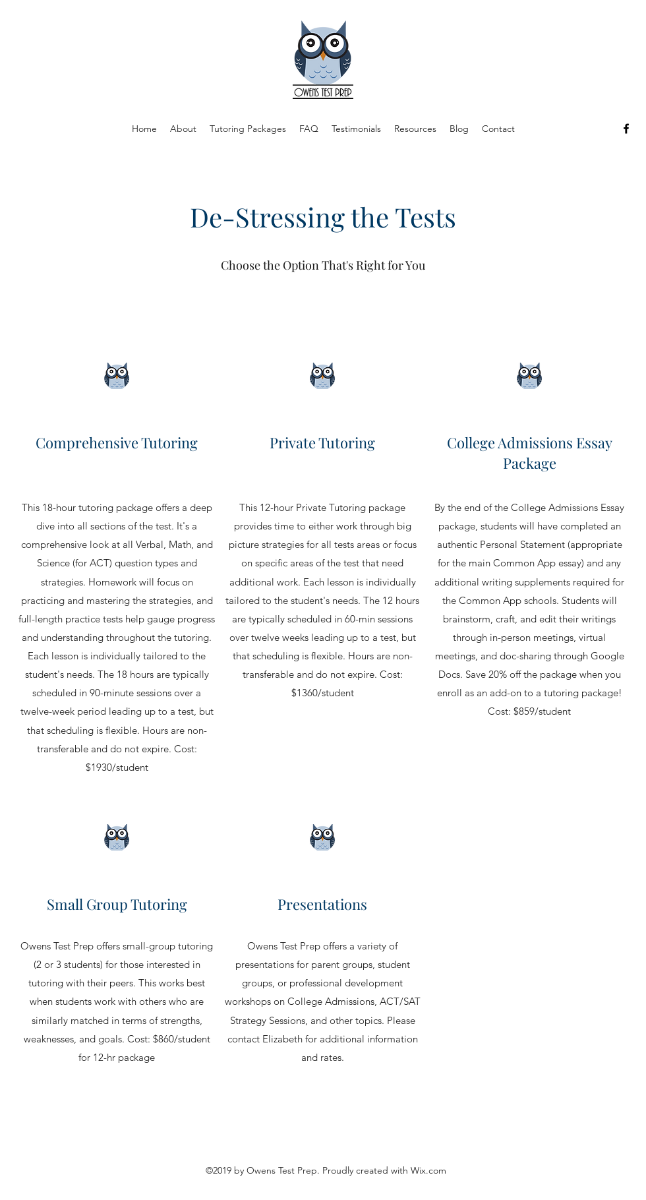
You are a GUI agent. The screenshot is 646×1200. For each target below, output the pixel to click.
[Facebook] (626, 128)
